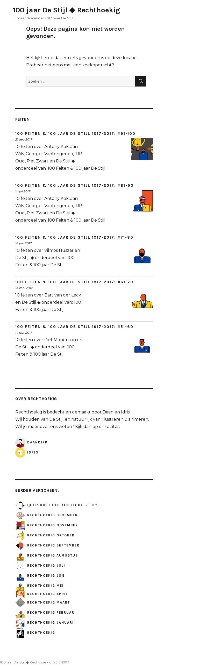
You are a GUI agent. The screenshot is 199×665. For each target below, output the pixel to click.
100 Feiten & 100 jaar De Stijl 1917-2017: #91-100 (75, 133)
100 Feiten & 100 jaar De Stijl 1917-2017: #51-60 (74, 326)
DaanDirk (31, 442)
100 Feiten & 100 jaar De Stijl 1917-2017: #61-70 (74, 282)
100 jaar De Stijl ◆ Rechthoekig (66, 10)
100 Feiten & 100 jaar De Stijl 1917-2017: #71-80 (74, 237)
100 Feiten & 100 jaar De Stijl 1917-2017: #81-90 (74, 185)
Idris (26, 452)
